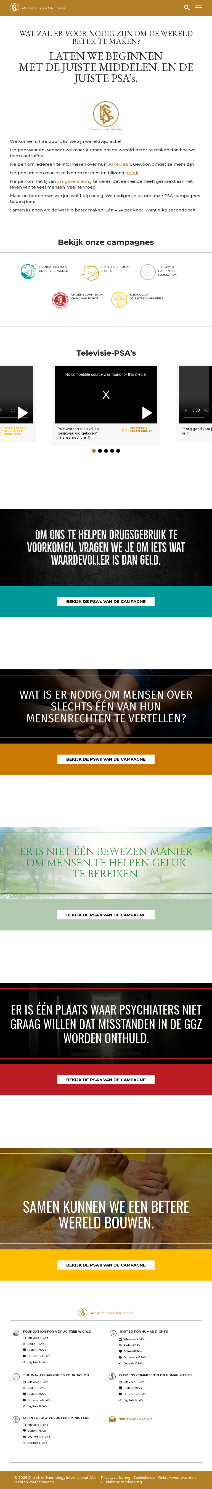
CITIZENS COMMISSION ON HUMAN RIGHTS (155, 1375)
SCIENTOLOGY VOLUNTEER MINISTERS (56, 1418)
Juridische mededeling (122, 1482)
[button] (94, 451)
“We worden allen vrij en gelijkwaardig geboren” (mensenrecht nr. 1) (78, 433)
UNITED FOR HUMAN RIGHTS (144, 1332)
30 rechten (119, 164)
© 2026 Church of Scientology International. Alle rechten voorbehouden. (55, 1479)
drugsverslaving (74, 181)
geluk (132, 172)
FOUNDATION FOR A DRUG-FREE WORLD (57, 1332)
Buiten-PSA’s (34, 1350)
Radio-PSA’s (33, 1344)
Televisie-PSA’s (35, 1338)
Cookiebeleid (144, 1477)
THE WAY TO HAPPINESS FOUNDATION (56, 1375)
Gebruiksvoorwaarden (177, 1477)
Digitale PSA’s (35, 1362)
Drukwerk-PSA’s (36, 1356)
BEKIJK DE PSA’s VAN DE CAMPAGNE (106, 601)
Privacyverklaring (116, 1477)
